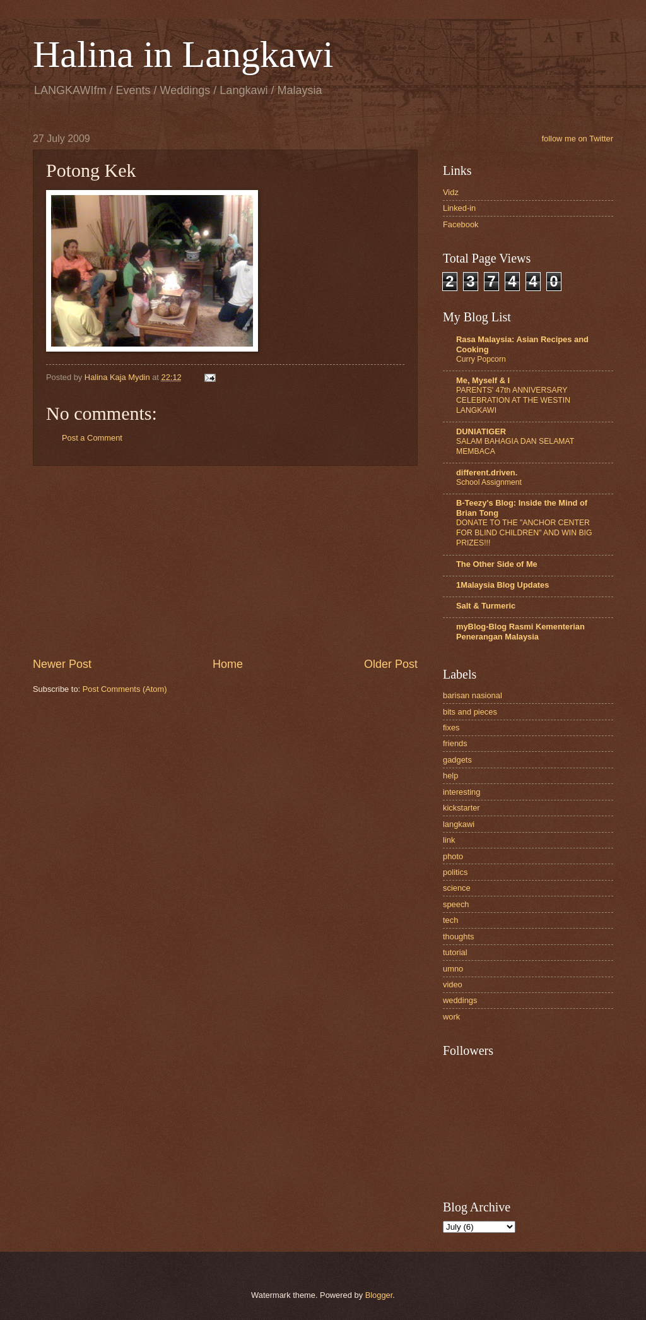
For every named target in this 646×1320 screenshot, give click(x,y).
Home (228, 664)
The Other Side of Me (496, 564)
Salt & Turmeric (485, 605)
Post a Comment (92, 438)
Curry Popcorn (481, 359)
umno (453, 968)
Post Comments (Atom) (125, 689)
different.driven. (486, 472)
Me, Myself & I (483, 380)
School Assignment (489, 482)
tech (450, 920)
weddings (460, 1000)
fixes (451, 727)
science (457, 888)
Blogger (379, 1295)
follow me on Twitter (577, 138)
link (449, 840)
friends (455, 743)
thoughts (458, 936)
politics (455, 872)
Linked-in (459, 208)
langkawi (458, 824)
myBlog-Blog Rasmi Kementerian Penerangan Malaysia (520, 631)
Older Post (391, 664)
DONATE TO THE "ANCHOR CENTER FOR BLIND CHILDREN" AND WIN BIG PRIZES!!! (524, 532)
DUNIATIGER (481, 431)
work (451, 1016)
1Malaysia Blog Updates (502, 585)
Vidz (451, 192)
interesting (461, 792)
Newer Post (62, 664)
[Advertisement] (225, 561)
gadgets (457, 759)
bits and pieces (470, 711)
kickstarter (461, 807)
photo (453, 856)
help (450, 775)
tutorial (455, 952)
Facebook (461, 224)
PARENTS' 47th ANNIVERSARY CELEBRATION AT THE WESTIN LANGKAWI (513, 400)
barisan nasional (472, 695)
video (452, 984)
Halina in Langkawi (183, 54)
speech (456, 904)
